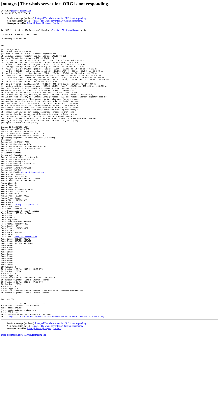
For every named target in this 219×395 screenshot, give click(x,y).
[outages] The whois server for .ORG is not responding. (60, 18)
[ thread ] (38, 23)
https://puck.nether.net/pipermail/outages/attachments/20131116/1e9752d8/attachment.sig (56, 374)
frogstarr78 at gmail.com (65, 30)
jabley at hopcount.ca (21, 10)
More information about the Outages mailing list (23, 392)
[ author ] (57, 23)
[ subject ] (47, 23)
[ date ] (30, 23)
